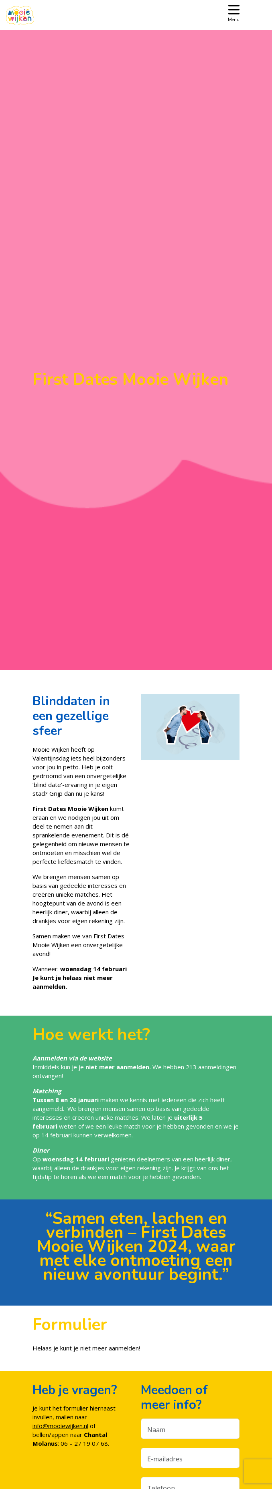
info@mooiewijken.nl (60, 1426)
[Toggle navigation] (234, 12)
